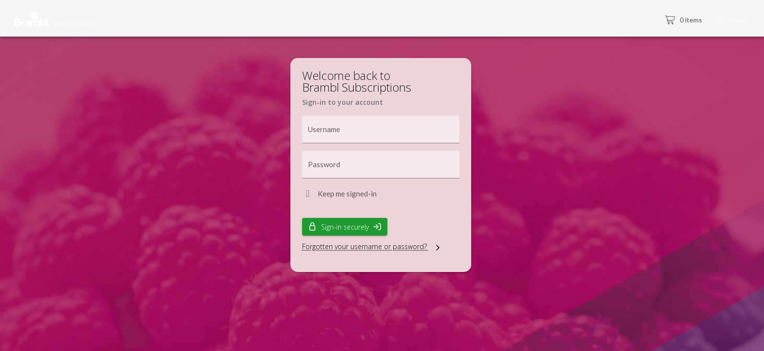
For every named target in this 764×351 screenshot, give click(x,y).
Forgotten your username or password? (372, 246)
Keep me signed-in (347, 193)
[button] (732, 20)
